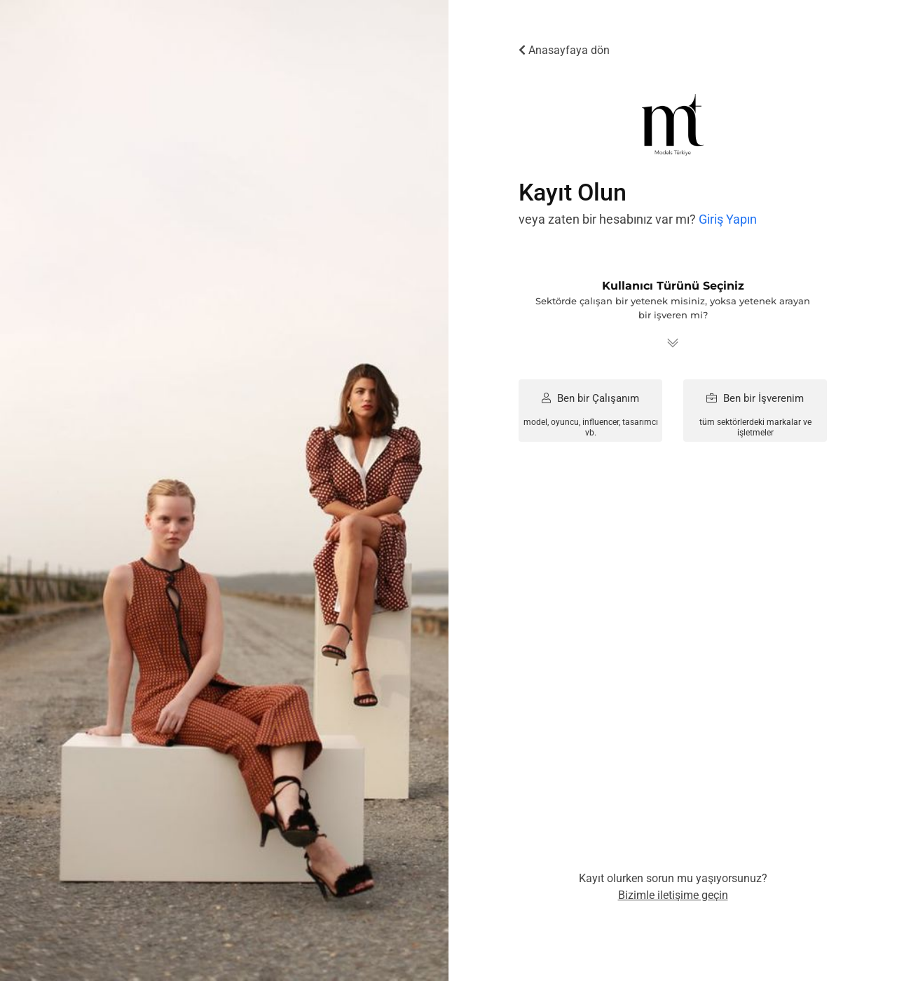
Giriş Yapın (728, 219)
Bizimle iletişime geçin (673, 895)
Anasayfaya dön (564, 50)
